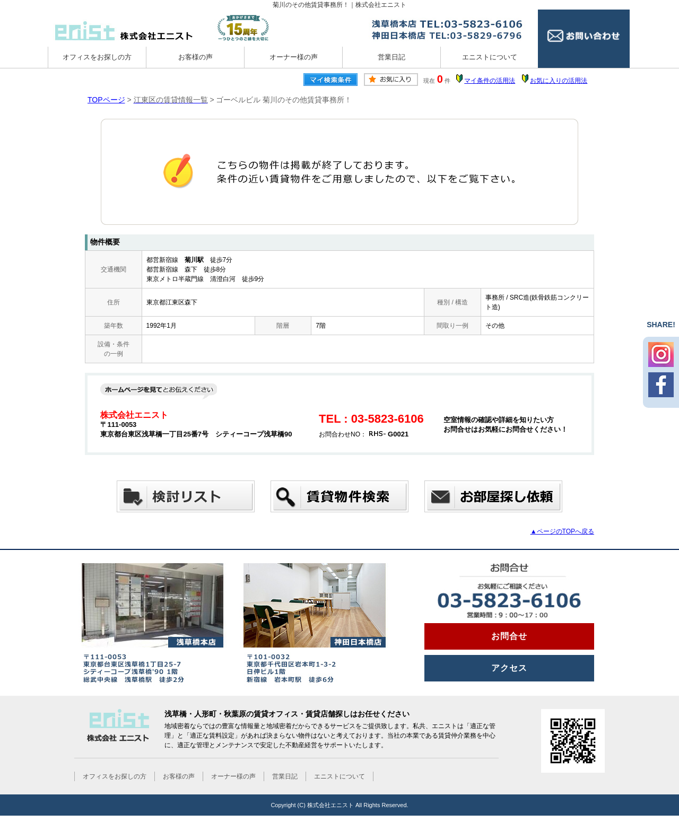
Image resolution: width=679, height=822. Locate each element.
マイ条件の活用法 (489, 80)
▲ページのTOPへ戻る (562, 531)
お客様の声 (195, 57)
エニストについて (489, 57)
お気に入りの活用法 (558, 80)
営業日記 (391, 57)
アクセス (509, 667)
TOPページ (106, 99)
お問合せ (509, 636)
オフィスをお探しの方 (97, 57)
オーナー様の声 (293, 57)
